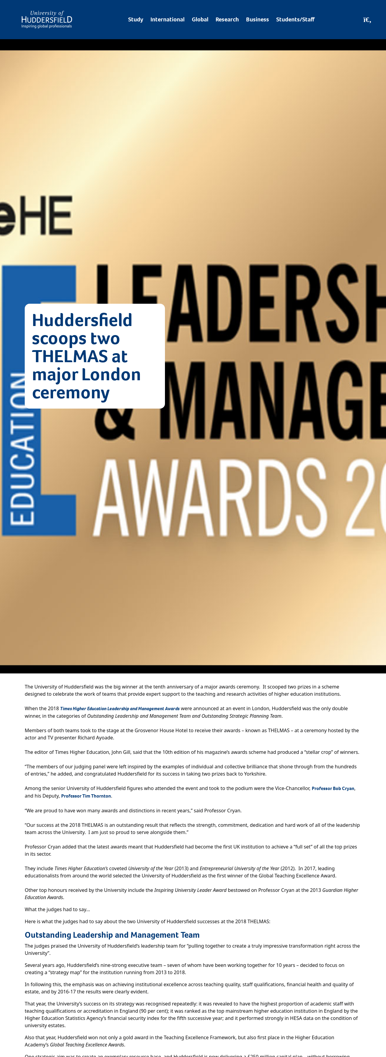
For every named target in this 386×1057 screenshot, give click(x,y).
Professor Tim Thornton (86, 796)
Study (135, 19)
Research (227, 19)
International (167, 19)
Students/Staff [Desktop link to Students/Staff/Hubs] (295, 19)
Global (200, 19)
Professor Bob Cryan (333, 788)
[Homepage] (46, 20)
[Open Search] (367, 19)
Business (257, 19)
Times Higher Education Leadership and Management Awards (119, 708)
